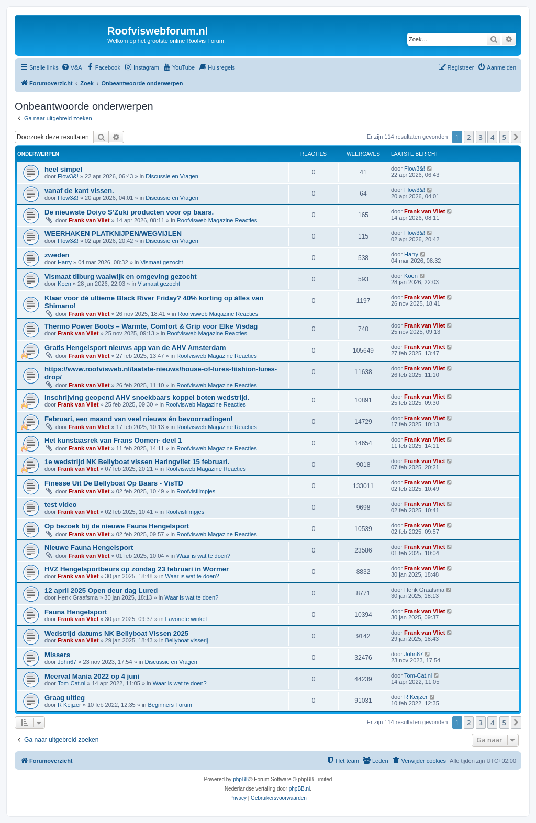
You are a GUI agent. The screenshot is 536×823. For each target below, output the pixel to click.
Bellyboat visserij (186, 640)
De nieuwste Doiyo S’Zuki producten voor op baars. (129, 212)
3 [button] (481, 137)
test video (60, 505)
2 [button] (469, 137)
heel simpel (63, 169)
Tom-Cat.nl (71, 683)
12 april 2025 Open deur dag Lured (101, 590)
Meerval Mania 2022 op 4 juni (91, 676)
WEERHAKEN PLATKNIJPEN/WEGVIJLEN (113, 234)
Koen (64, 283)
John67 (67, 662)
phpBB (241, 779)
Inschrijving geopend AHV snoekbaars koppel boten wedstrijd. (147, 397)
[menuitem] (71, 67)
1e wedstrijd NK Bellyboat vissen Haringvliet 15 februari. (136, 462)
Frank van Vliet (89, 220)
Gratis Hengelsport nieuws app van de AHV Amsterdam (135, 348)
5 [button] (504, 137)
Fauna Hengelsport (75, 612)
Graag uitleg (64, 698)
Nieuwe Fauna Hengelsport (88, 547)
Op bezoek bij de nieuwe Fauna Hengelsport (116, 526)
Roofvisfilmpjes (195, 491)
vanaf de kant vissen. (79, 191)
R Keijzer (69, 705)
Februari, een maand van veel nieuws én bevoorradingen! (138, 419)
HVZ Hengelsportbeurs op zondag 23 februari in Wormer (136, 569)
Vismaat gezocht (161, 262)
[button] (516, 137)
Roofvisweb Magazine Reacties (217, 220)
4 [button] (492, 137)
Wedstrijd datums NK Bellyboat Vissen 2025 (116, 633)
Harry (65, 262)
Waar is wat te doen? (203, 556)
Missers (57, 655)
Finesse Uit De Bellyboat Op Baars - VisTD (113, 483)
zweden (57, 255)
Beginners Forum (170, 705)
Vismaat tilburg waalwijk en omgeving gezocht (120, 276)
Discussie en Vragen (172, 176)
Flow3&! (68, 176)
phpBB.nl (299, 789)
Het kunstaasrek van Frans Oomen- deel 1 (113, 440)
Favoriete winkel (186, 619)
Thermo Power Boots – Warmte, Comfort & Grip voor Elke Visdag (151, 326)
